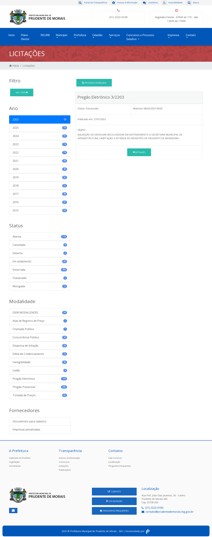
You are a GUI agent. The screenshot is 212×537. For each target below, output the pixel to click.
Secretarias (15, 464)
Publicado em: (85, 117)
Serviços (114, 34)
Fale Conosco (115, 456)
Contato (191, 34)
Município (61, 34)
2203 (22, 90)
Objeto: (82, 128)
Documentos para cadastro (29, 419)
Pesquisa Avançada (94, 80)
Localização (114, 460)
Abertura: (138, 106)
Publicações (65, 468)
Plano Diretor (25, 36)
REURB (45, 34)
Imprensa (173, 34)
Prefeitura (80, 34)
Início (11, 34)
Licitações (64, 464)
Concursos (64, 460)
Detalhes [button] (139, 150)
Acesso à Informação (69, 456)
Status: (81, 106)
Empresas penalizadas (26, 427)
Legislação (14, 460)
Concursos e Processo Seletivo (140, 36)
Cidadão (97, 34)
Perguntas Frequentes (119, 464)
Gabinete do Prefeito (19, 456)
